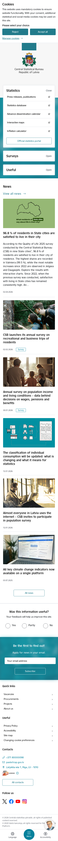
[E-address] (8, 773)
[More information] (17, 773)
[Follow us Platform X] (4, 801)
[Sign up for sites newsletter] (30, 671)
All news (29, 592)
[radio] (10, 625)
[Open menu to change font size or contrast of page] (45, 835)
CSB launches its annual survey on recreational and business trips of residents (26, 338)
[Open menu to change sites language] (12, 835)
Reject (15, 31)
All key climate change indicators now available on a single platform (28, 571)
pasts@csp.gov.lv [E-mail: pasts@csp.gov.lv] (15, 762)
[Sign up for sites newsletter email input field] (30, 661)
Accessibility (10, 730)
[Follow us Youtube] (18, 801)
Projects (8, 703)
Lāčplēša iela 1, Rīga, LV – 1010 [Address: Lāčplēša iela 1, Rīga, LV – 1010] (22, 767)
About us (8, 708)
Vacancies (9, 694)
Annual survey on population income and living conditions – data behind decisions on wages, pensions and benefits (28, 397)
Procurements (11, 698)
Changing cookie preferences (19, 740)
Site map (8, 735)
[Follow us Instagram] (24, 801)
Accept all (43, 31)
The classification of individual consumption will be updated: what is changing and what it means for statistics (28, 458)
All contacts (18, 782)
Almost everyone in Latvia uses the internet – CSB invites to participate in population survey (27, 516)
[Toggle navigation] (29, 834)
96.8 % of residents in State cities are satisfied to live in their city (29, 235)
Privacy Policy (10, 725)
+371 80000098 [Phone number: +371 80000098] (15, 757)
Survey (21, 349)
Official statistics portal (29, 140)
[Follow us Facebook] (11, 801)
